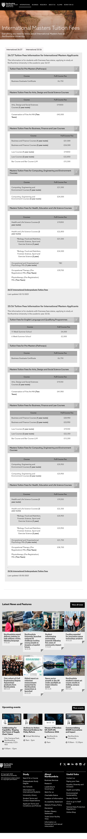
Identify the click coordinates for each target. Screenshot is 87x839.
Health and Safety (73, 796)
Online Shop (71, 818)
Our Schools (27, 793)
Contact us (70, 784)
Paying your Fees (72, 787)
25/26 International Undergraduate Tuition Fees (28, 578)
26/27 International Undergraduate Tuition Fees (28, 293)
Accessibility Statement (54, 808)
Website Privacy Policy (53, 811)
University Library (30, 801)
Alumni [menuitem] (59, 5)
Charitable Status (51, 801)
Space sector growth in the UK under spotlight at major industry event (53, 689)
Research (48, 790)
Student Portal (72, 804)
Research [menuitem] (43, 5)
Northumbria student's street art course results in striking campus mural (74, 689)
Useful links (72, 780)
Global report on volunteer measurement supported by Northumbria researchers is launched (31, 691)
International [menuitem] (25, 5)
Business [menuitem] (35, 5)
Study (26, 780)
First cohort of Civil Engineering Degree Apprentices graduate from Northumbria (12, 689)
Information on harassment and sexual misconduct (53, 830)
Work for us (49, 798)
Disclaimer (49, 814)
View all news (77, 611)
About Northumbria (51, 781)
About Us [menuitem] (52, 5)
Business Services (51, 786)
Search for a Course (30, 784)
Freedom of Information (54, 805)
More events (78, 714)
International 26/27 (14, 50)
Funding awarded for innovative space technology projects (74, 643)
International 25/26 (34, 50)
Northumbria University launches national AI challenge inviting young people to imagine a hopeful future (33, 647)
